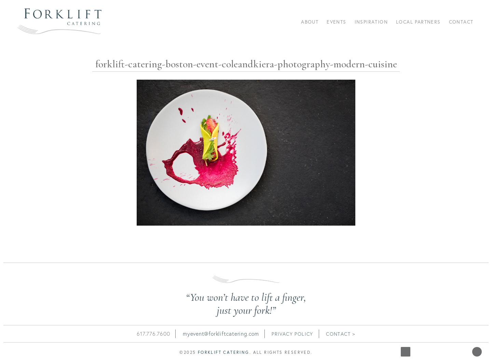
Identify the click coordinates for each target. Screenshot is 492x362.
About (309, 21)
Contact (461, 21)
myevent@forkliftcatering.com (221, 333)
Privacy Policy (292, 334)
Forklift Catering (223, 352)
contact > (340, 334)
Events (336, 21)
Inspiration (371, 21)
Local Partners (418, 21)
